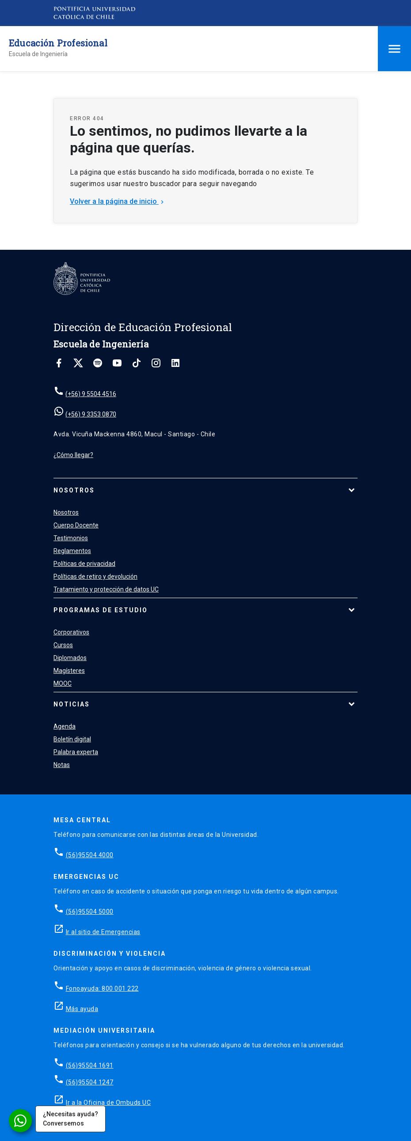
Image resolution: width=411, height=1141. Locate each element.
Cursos (63, 645)
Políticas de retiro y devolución (95, 576)
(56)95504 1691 (90, 1065)
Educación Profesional (58, 42)
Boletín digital (72, 739)
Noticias (71, 704)
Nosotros (74, 490)
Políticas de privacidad (84, 563)
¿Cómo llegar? (73, 454)
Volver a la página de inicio (118, 201)
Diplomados (70, 657)
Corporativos (71, 632)
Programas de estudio (100, 610)
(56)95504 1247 (90, 1082)
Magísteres (69, 670)
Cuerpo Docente (76, 525)
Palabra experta (75, 752)
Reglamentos (72, 550)
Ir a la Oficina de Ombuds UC (108, 1102)
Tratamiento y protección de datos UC (106, 589)
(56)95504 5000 (90, 911)
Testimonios (70, 538)
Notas (61, 764)
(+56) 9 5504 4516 (90, 393)
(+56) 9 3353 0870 (90, 414)
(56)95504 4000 (90, 855)
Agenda (64, 726)
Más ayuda (82, 1008)
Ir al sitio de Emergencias (103, 931)
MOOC (62, 683)
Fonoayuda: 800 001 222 (102, 988)
